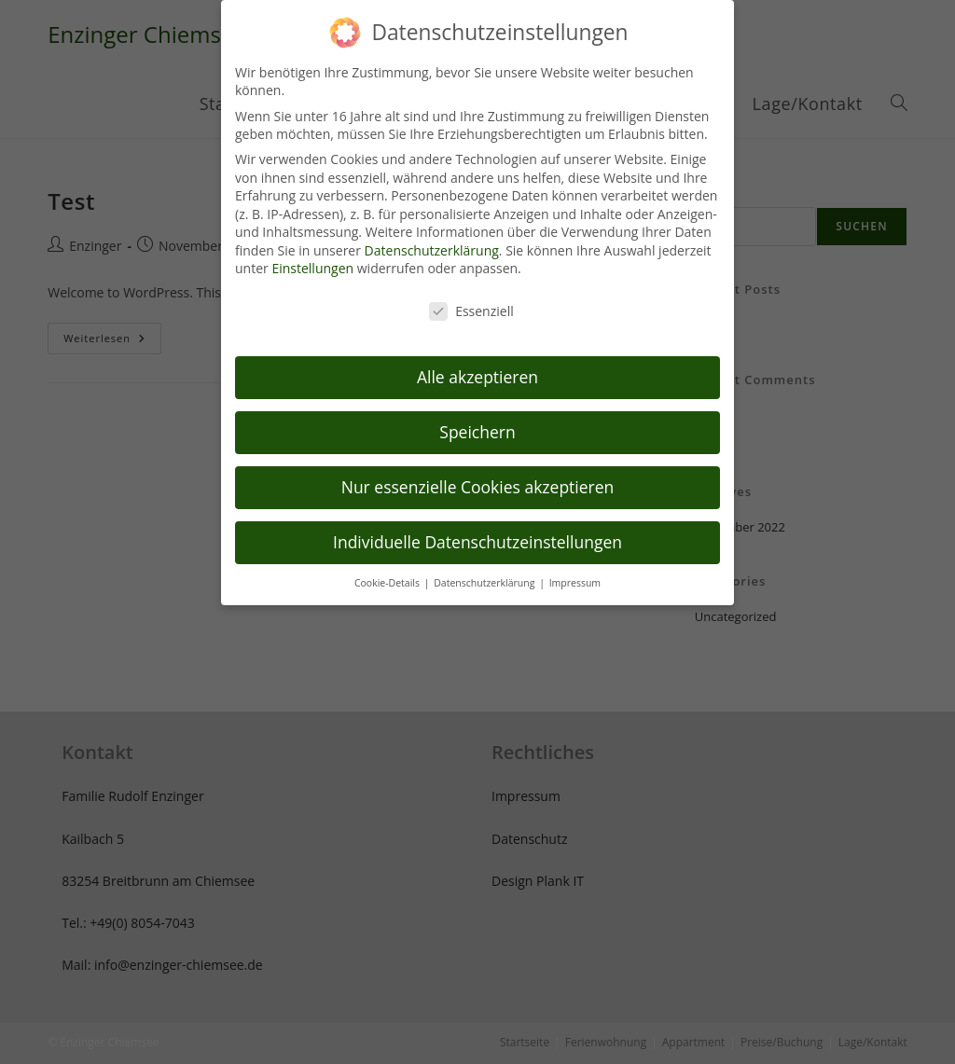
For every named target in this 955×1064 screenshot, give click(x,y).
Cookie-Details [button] (388, 565)
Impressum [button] (575, 565)
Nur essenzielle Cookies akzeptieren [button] (478, 469)
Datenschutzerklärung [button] (485, 565)
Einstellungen (312, 251)
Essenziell (471, 294)
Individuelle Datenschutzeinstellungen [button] (477, 524)
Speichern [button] (477, 414)
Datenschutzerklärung (432, 233)
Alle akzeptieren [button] (477, 359)
